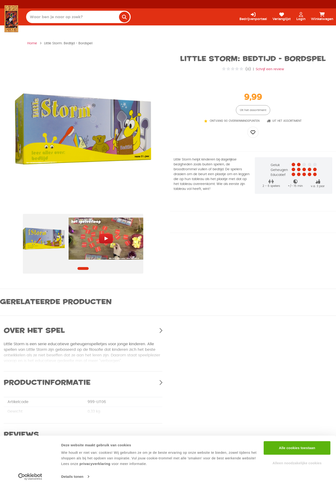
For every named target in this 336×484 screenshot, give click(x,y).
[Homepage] (11, 18)
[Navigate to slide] (83, 268)
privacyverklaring (95, 462)
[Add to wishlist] (253, 132)
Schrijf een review (270, 69)
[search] (124, 17)
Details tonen (72, 475)
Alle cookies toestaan (297, 446)
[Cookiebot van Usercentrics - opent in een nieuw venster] (30, 474)
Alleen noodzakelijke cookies (297, 461)
